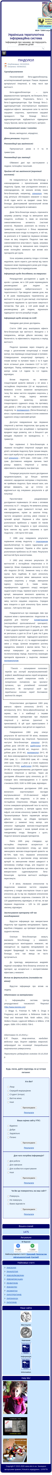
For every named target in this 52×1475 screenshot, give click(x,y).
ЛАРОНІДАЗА (12, 1298)
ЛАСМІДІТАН (12, 1291)
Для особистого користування (23, 1169)
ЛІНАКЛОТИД (12, 1272)
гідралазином (42, 541)
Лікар (12, 1087)
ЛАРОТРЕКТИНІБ (14, 1295)
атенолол (35, 742)
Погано (13, 1137)
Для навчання (16, 1165)
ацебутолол (35, 746)
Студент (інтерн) (17, 1094)
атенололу (36, 193)
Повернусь (14, 1196)
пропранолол (33, 752)
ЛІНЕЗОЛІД (11, 1268)
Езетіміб (35, 1257)
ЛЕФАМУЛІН (12, 1287)
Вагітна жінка (16, 1098)
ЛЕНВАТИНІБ (12, 1283)
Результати (29, 1112)
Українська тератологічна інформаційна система (26, 36)
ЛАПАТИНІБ (12, 1302)
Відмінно (14, 1126)
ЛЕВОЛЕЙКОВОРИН (15, 1275)
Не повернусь (16, 1200)
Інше (12, 1102)
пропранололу (23, 410)
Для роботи (15, 1161)
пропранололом (11, 660)
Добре (12, 1130)
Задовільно (15, 1133)
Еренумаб (30, 1254)
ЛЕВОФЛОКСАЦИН (15, 1279)
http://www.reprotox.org (15, 1007)
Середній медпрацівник (20, 1091)
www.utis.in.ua (31, 1466)
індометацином (41, 620)
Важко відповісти (17, 1204)
